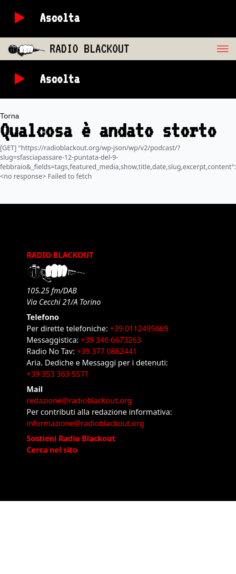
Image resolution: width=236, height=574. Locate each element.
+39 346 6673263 (111, 340)
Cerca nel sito (52, 450)
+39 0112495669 (139, 328)
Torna (9, 115)
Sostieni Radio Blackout (71, 438)
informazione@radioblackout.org (85, 423)
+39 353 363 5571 (58, 374)
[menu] (182, 48)
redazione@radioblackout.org (79, 400)
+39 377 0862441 (107, 351)
